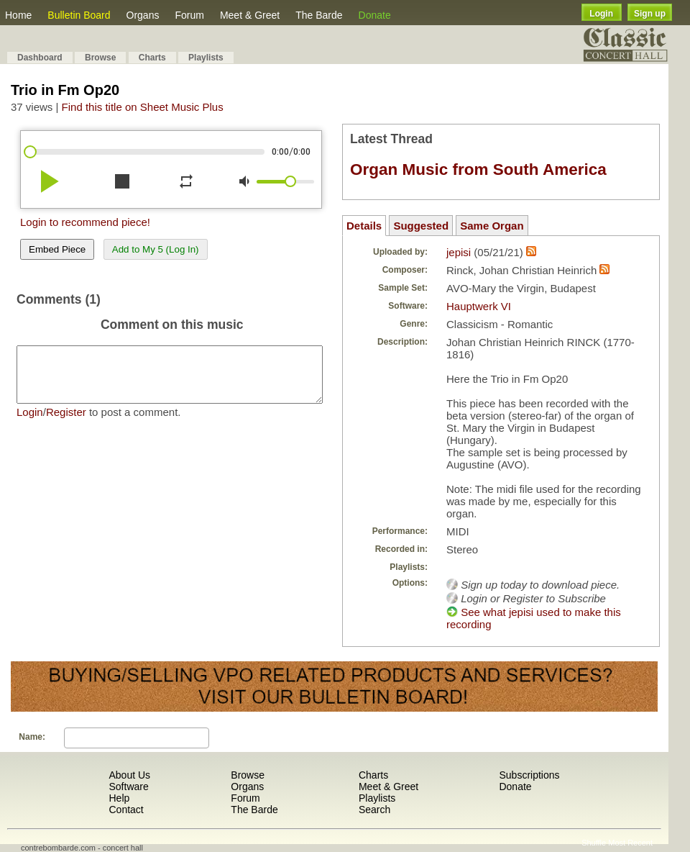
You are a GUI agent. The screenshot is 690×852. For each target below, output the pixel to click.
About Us (129, 775)
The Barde (318, 15)
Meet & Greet (250, 15)
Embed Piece (57, 249)
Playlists (206, 58)
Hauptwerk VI (478, 306)
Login (601, 14)
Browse (100, 58)
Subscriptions (529, 775)
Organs (143, 15)
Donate (375, 15)
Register (66, 423)
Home (18, 15)
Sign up (650, 14)
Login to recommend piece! (85, 222)
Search (374, 809)
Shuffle (593, 842)
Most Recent (630, 842)
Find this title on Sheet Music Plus (143, 107)
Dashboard (40, 58)
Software (128, 786)
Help (119, 798)
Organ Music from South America (478, 169)
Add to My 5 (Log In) (155, 249)
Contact (126, 809)
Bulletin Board (78, 15)
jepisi (458, 252)
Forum (189, 15)
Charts (152, 58)
